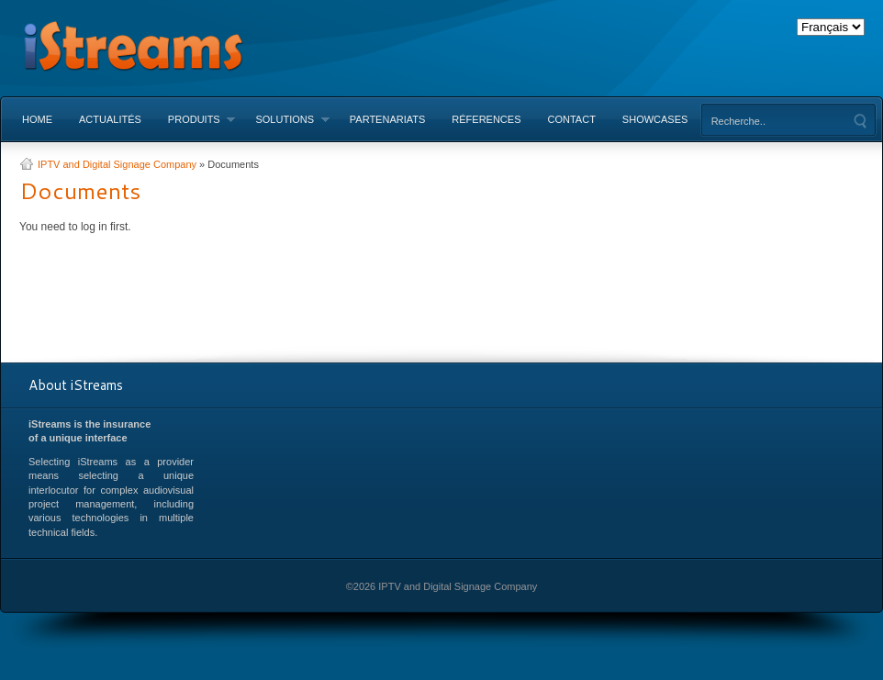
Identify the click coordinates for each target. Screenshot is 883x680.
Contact (572, 119)
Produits (195, 119)
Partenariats (388, 119)
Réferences (486, 119)
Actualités (110, 119)
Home (37, 119)
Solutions (285, 119)
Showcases (655, 119)
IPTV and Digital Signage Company (117, 164)
